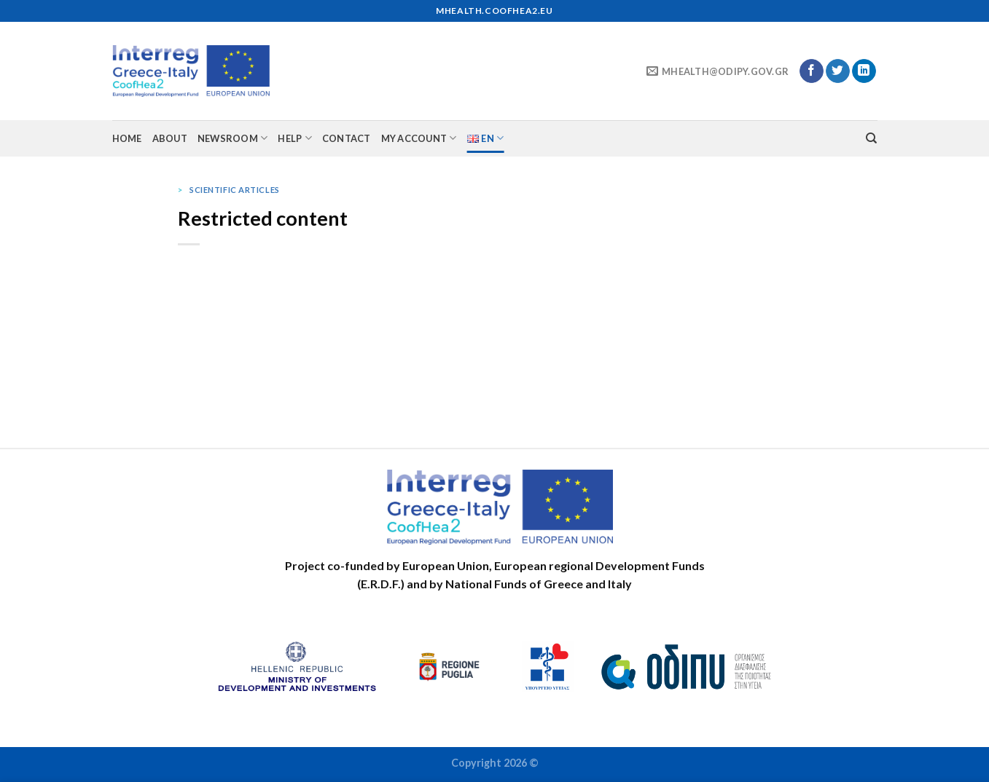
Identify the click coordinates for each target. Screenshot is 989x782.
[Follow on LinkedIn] (864, 71)
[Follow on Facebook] (812, 71)
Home (127, 138)
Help (294, 138)
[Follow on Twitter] (838, 71)
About (169, 138)
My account (419, 138)
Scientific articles (234, 189)
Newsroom (233, 138)
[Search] (871, 138)
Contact (346, 138)
